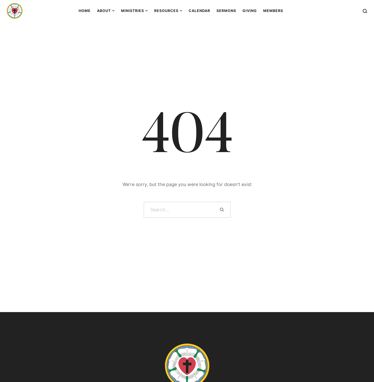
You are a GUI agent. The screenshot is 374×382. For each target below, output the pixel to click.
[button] (360, 359)
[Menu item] (85, 11)
